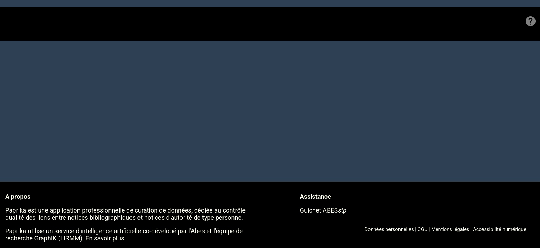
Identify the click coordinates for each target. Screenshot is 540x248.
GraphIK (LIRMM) (58, 238)
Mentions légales (450, 229)
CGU (423, 229)
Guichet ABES (323, 210)
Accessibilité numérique (499, 229)
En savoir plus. (105, 238)
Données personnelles (389, 229)
